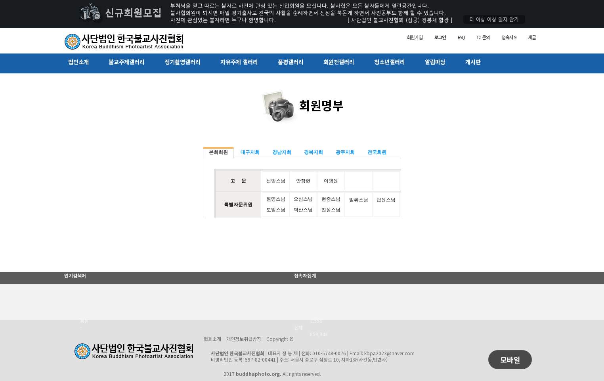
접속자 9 (508, 37)
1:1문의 (482, 37)
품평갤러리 (291, 61)
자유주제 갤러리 (239, 61)
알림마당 (435, 61)
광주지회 (345, 152)
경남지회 (281, 152)
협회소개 (212, 338)
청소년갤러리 (389, 61)
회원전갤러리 (338, 61)
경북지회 (313, 152)
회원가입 (414, 37)
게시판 (473, 61)
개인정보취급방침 (243, 338)
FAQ (461, 37)
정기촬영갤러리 (182, 61)
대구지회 (250, 152)
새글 (532, 37)
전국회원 (376, 152)
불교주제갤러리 (127, 61)
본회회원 (218, 152)
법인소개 (78, 61)
